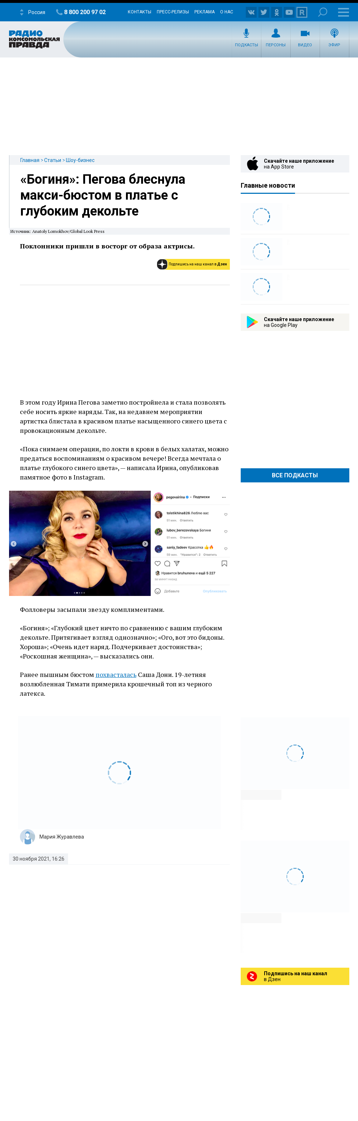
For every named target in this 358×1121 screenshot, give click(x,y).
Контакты (139, 11)
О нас (226, 11)
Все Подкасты (295, 475)
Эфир (334, 45)
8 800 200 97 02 (85, 12)
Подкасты (246, 45)
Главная (29, 160)
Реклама (204, 11)
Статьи (52, 160)
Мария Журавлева (61, 837)
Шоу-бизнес (80, 160)
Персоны (276, 45)
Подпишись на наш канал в (198, 264)
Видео (305, 45)
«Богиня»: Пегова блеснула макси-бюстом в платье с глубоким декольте (102, 195)
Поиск (322, 12)
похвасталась (116, 674)
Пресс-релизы (173, 11)
